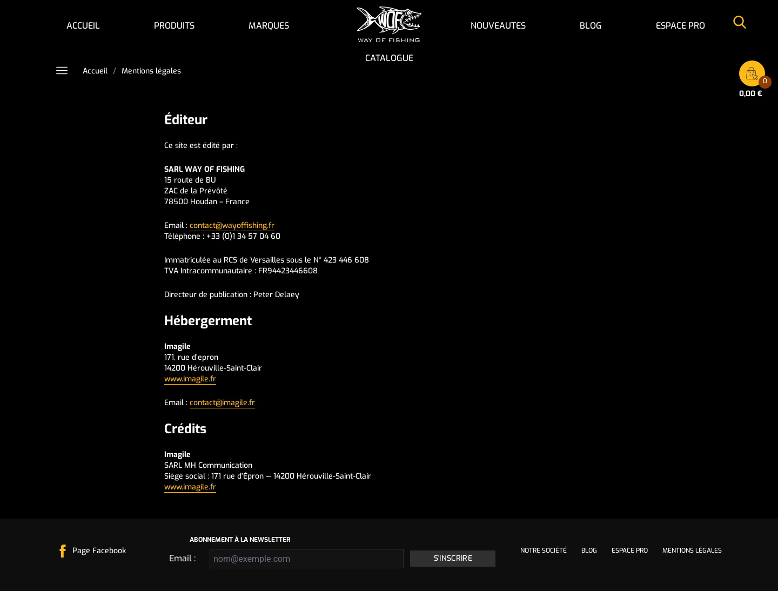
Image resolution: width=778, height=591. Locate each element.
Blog (591, 25)
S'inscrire (453, 558)
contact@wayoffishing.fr (232, 225)
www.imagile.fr (190, 379)
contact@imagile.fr (222, 403)
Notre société (543, 550)
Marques (269, 25)
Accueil (83, 25)
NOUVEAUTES (498, 25)
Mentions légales (692, 550)
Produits (174, 25)
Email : (182, 558)
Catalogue (389, 58)
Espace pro (680, 25)
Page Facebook (99, 551)
